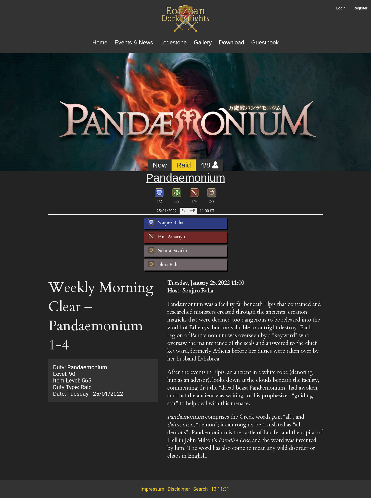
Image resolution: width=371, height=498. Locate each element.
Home (99, 42)
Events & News (134, 42)
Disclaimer (179, 489)
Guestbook (265, 42)
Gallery (203, 42)
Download (231, 42)
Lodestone (173, 42)
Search (200, 489)
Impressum (152, 489)
